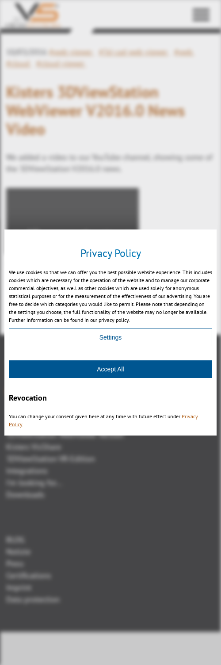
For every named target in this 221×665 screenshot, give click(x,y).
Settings (110, 337)
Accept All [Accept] (110, 369)
